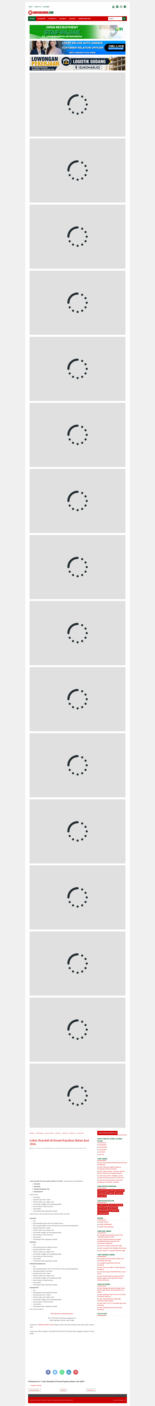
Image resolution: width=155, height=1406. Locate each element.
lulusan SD (118, 1193)
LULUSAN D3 (62, 19)
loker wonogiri (103, 1213)
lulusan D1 (111, 1190)
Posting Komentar (36, 1385)
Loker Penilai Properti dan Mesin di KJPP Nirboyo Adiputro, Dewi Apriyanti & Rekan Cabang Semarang (110, 1278)
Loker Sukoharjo (103, 1210)
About (31, 7)
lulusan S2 (110, 1193)
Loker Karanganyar (116, 1205)
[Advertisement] (62, 1164)
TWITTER (102, 1152)
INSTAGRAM (103, 1147)
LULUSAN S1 (72, 19)
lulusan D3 (69, 1148)
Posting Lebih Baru (34, 1390)
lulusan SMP (102, 1196)
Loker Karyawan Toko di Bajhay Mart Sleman (112, 1248)
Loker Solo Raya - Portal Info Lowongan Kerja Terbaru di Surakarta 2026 (55, 1400)
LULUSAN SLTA (52, 19)
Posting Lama (91, 1390)
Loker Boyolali (48, 1148)
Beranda (63, 1390)
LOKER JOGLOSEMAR (106, 1227)
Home (32, 19)
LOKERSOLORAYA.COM (45, 1325)
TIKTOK (101, 1154)
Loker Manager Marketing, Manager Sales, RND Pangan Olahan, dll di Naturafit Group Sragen (111, 1290)
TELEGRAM (102, 1149)
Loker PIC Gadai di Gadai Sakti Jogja (110, 1246)
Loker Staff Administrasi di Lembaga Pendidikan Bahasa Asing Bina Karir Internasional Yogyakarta (109, 1241)
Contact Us (37, 7)
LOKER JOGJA (103, 1222)
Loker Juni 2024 (56, 1148)
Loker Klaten (102, 1207)
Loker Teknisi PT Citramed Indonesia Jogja (112, 1250)
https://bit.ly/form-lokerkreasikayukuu (62, 1313)
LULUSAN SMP (41, 19)
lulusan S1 (75, 1148)
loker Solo (63, 1148)
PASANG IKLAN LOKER (84, 19)
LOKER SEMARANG (105, 1224)
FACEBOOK (102, 1145)
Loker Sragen (112, 1207)
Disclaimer (46, 7)
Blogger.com (122, 1400)
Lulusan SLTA (82, 1148)
